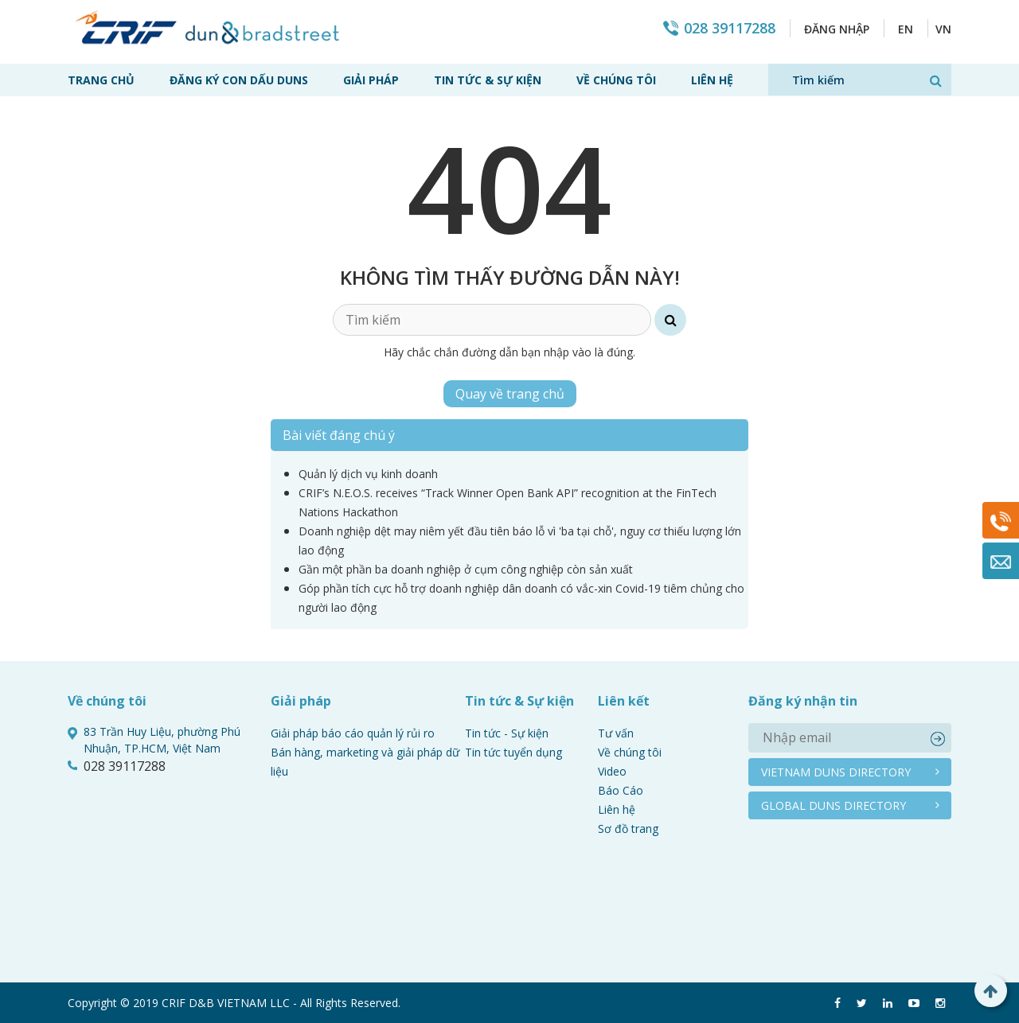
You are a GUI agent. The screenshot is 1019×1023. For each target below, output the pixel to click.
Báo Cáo (620, 790)
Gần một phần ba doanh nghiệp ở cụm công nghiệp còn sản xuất (466, 569)
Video (612, 771)
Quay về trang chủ (509, 394)
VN (943, 29)
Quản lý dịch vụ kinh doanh (368, 473)
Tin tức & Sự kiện (487, 80)
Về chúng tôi (616, 80)
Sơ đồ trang (628, 828)
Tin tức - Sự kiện (507, 733)
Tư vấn (616, 733)
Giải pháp (371, 80)
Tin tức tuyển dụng (513, 752)
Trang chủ (101, 80)
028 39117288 (729, 28)
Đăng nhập (836, 29)
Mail (1000, 561)
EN (905, 29)
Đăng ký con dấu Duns (239, 80)
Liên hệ (712, 80)
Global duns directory (833, 805)
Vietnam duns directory (836, 772)
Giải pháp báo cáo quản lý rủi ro (353, 733)
